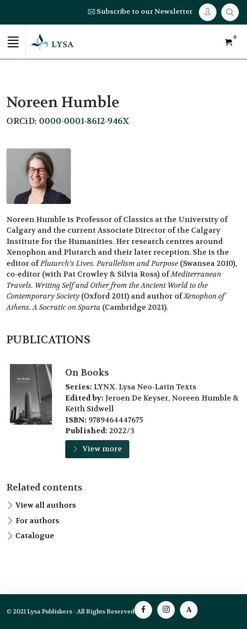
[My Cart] (230, 12)
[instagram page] (166, 610)
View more (97, 449)
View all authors (45, 505)
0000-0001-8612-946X (84, 121)
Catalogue (34, 535)
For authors (37, 520)
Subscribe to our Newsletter (140, 11)
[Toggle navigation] (13, 42)
